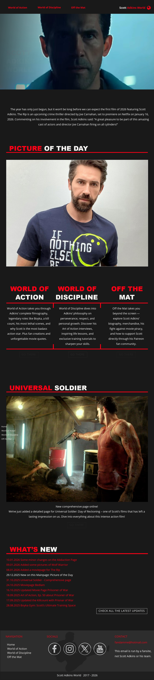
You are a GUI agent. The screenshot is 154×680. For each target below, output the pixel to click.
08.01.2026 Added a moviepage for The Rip (33, 570)
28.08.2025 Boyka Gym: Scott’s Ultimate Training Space (41, 605)
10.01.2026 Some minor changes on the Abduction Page (41, 560)
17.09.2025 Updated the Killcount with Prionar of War (39, 600)
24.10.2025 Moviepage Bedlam (25, 585)
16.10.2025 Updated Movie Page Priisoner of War (37, 590)
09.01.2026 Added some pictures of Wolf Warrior (37, 565)
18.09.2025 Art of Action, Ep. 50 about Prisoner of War (40, 595)
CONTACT (121, 636)
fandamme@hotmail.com (131, 642)
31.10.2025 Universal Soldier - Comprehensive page (38, 580)
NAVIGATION (14, 636)
